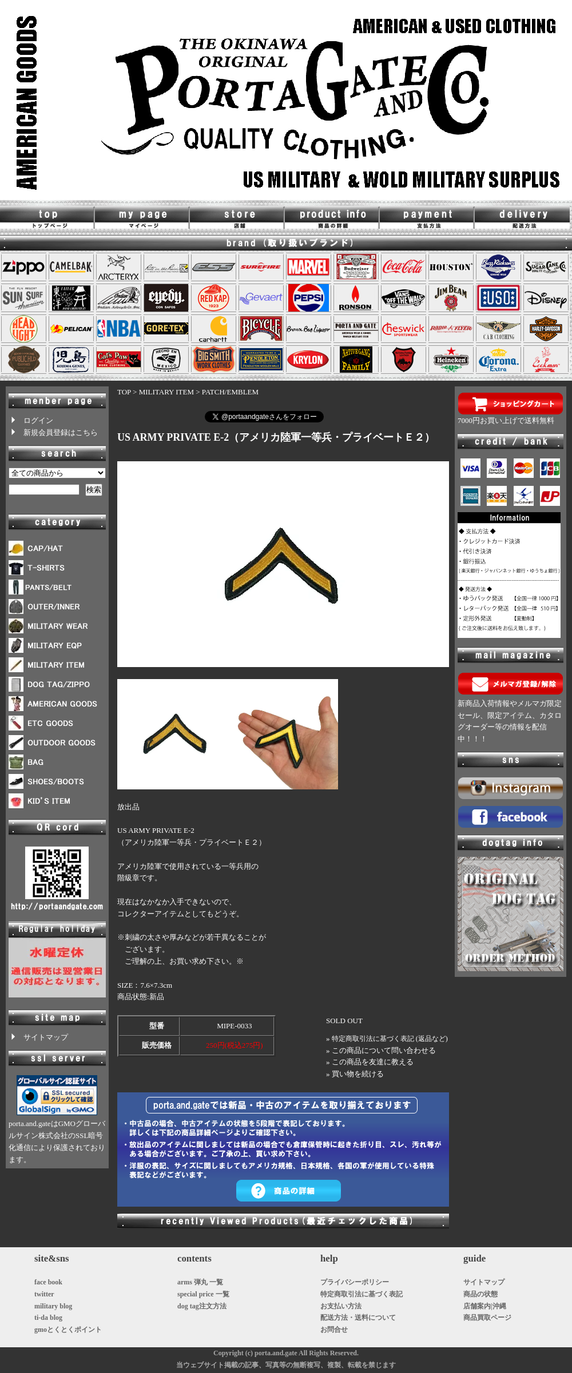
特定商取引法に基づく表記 (361, 1294)
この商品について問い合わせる (384, 1050)
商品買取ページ (487, 1318)
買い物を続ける (358, 1073)
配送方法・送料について (358, 1318)
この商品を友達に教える (373, 1061)
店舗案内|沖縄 (484, 1306)
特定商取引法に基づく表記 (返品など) (390, 1039)
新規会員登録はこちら (53, 432)
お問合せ (334, 1330)
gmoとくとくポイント (68, 1330)
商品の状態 (480, 1294)
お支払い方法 (341, 1306)
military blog (53, 1306)
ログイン (31, 420)
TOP (124, 392)
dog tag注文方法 (202, 1306)
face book (48, 1282)
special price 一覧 (203, 1294)
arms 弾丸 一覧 (200, 1282)
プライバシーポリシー (354, 1282)
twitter (44, 1294)
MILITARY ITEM (166, 392)
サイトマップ (38, 1037)
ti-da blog (48, 1318)
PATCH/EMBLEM (230, 392)
